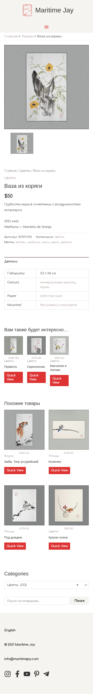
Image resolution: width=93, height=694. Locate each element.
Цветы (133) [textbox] (42, 585)
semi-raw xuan (51, 296)
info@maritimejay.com (21, 659)
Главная (10, 170)
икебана (33, 242)
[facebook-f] (18, 674)
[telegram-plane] (47, 674)
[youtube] (28, 674)
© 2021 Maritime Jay (19, 644)
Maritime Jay (54, 10)
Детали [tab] (10, 261)
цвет (55, 242)
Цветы (24, 170)
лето (45, 242)
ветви (21, 242)
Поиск (79, 600)
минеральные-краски (57, 282)
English (9, 630)
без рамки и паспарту (58, 305)
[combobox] (46, 585)
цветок (66, 242)
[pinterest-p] (37, 674)
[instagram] (8, 674)
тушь (44, 287)
